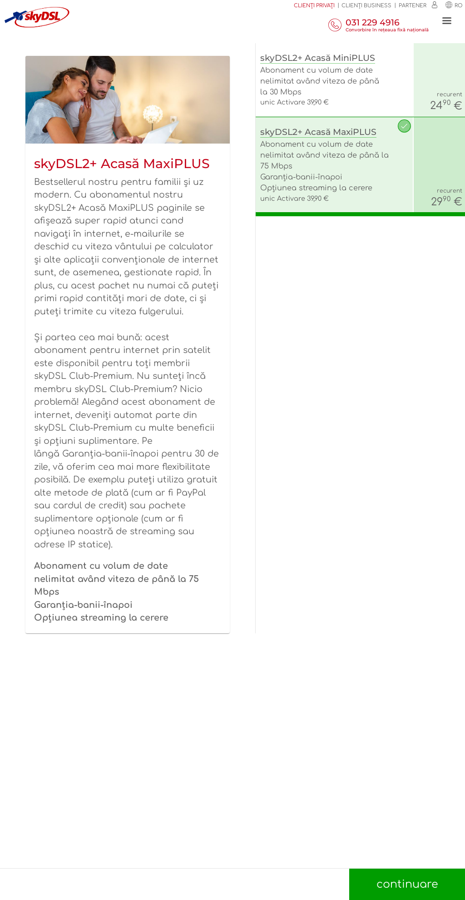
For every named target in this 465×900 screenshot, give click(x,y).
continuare (407, 884)
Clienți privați (314, 6)
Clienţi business (366, 6)
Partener (412, 6)
